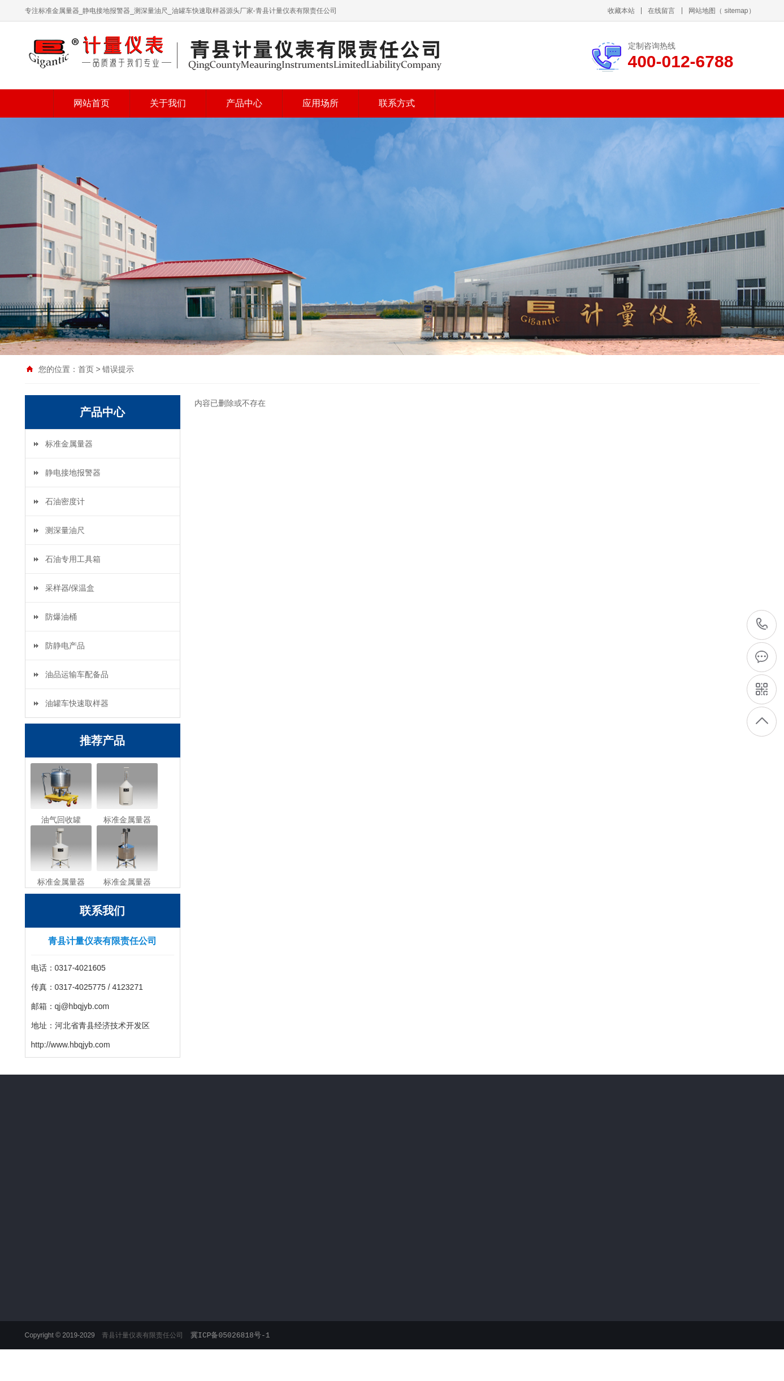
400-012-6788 (762, 624)
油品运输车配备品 (77, 674)
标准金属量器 (69, 443)
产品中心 (244, 101)
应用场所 (320, 101)
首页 (86, 369)
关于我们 (168, 101)
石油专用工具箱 (73, 559)
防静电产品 (65, 645)
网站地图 (702, 9)
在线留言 (661, 9)
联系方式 (397, 101)
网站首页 (91, 101)
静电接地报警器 (73, 472)
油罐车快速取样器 (77, 703)
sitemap (736, 9)
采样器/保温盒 (70, 587)
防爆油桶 (61, 616)
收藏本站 (621, 9)
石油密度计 (65, 501)
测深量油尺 (65, 530)
